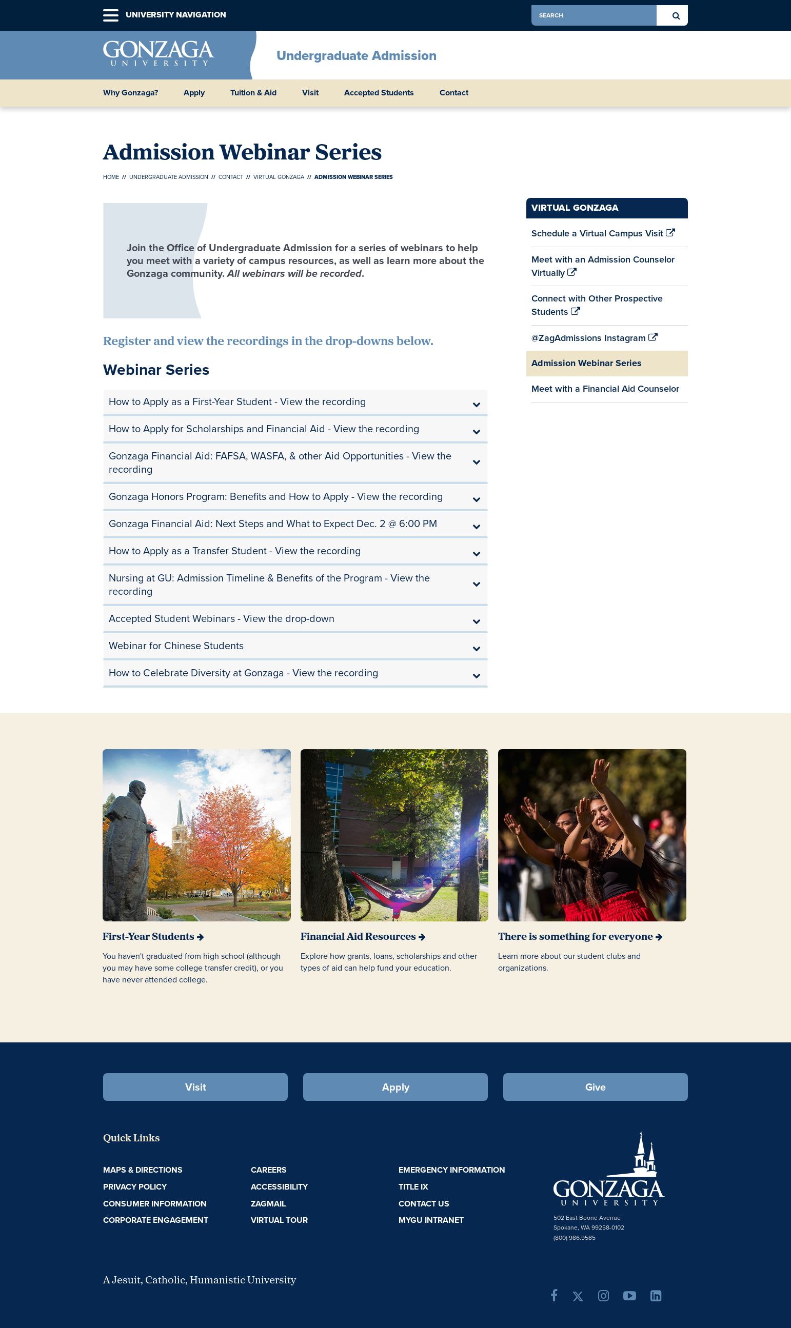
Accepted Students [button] (379, 92)
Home (111, 177)
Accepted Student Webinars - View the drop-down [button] (221, 618)
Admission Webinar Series (586, 363)
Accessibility (279, 1187)
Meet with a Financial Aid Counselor (605, 391)
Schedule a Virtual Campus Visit (603, 236)
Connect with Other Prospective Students (597, 308)
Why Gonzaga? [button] (130, 92)
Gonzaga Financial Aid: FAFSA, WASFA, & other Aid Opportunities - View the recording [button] (280, 462)
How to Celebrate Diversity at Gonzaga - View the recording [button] (243, 672)
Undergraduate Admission (356, 55)
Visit (195, 1087)
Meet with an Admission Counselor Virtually (603, 269)
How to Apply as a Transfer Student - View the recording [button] (235, 550)
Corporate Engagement (155, 1220)
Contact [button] (454, 92)
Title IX (413, 1187)
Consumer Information (155, 1204)
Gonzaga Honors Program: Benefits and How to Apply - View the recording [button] (276, 496)
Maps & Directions (143, 1170)
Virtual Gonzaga (278, 177)
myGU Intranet (431, 1220)
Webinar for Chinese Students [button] (176, 645)
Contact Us (424, 1204)
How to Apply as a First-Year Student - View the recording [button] (237, 401)
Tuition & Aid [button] (253, 92)
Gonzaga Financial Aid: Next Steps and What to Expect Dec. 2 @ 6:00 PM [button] (273, 523)
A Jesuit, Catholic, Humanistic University (199, 1281)
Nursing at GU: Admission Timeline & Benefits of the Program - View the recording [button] (269, 584)
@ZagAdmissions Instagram (594, 341)
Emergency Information (452, 1170)
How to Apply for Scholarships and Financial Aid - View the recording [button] (264, 428)
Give (595, 1087)
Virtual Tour (279, 1220)
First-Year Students (148, 937)
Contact (231, 177)
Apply (395, 1087)
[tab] (295, 402)
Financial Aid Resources (358, 937)
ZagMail (268, 1204)
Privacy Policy (135, 1187)
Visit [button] (310, 92)
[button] (110, 15)
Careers (269, 1170)
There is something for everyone (575, 937)
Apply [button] (194, 92)
